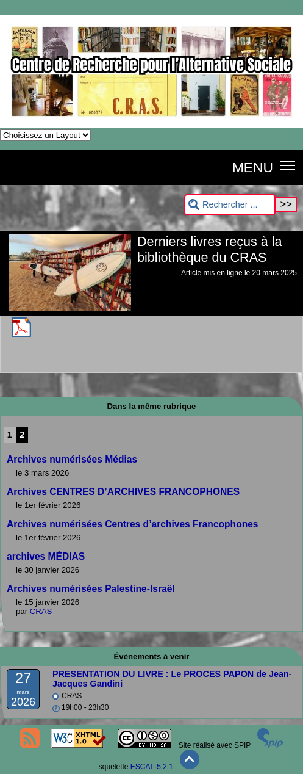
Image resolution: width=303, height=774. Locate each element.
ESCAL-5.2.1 (151, 766)
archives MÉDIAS (46, 556)
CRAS (41, 611)
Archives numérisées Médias (72, 459)
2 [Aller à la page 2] (22, 434)
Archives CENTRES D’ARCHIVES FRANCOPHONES (123, 491)
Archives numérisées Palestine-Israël (91, 589)
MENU (252, 167)
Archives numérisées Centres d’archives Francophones (132, 524)
